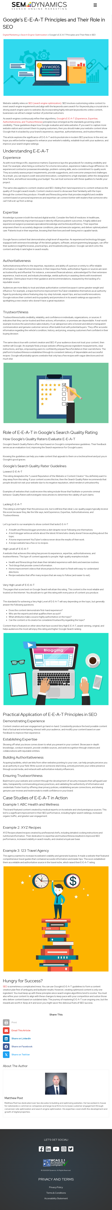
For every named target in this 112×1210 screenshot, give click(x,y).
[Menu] (95, 5)
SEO (5, 986)
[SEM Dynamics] (39, 5)
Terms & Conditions (56, 1192)
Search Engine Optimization (34, 34)
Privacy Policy (56, 1187)
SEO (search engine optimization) (44, 103)
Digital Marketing (11, 34)
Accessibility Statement (56, 1198)
